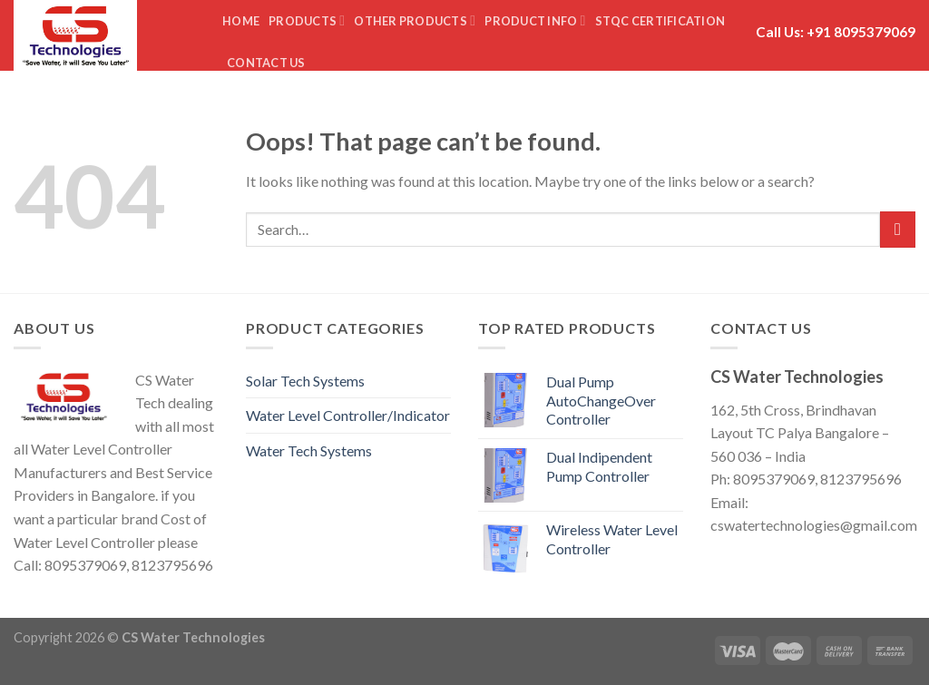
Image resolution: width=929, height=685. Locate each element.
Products (307, 20)
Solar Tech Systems (305, 380)
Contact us (266, 62)
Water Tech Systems (309, 450)
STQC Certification (660, 21)
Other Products (414, 20)
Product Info (534, 20)
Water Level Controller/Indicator (348, 415)
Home (240, 21)
